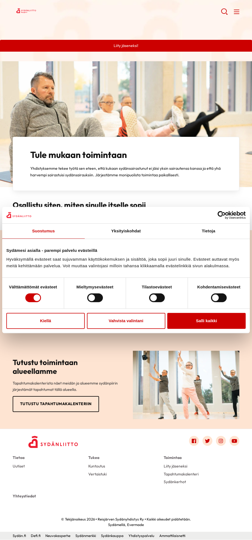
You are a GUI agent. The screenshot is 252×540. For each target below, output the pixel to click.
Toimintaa (173, 457)
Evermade (135, 525)
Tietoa (18, 457)
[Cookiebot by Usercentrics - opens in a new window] (222, 215)
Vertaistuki (97, 474)
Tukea (93, 457)
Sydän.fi (19, 536)
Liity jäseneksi (175, 466)
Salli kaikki (206, 320)
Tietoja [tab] (208, 231)
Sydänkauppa (112, 536)
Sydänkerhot (175, 482)
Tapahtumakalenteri (181, 474)
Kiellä (45, 320)
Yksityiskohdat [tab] (126, 231)
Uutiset (19, 466)
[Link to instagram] (221, 441)
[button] (224, 13)
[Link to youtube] (234, 441)
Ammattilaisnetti (172, 536)
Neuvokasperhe (57, 536)
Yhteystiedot (24, 496)
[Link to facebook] (194, 441)
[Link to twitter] (207, 441)
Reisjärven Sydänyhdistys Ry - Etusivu (57, 11)
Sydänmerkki (85, 536)
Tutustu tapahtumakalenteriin (56, 403)
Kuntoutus (96, 466)
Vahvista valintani (126, 320)
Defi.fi (35, 536)
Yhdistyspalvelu (141, 536)
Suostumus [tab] (43, 231)
